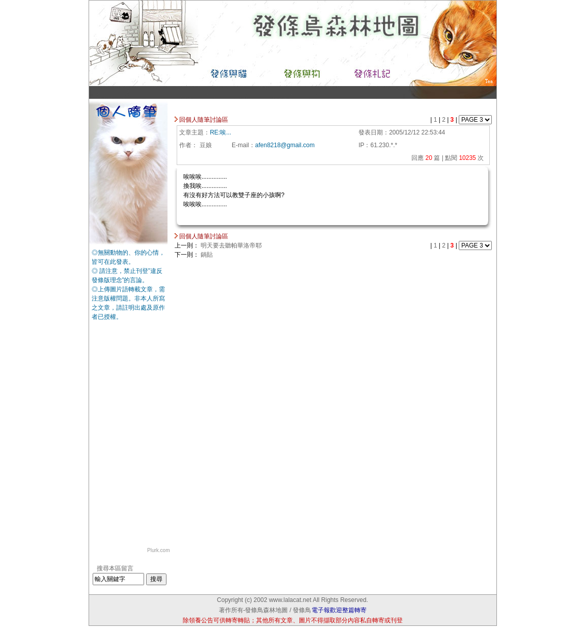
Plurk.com (158, 550)
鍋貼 (207, 254)
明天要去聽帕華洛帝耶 (231, 245)
